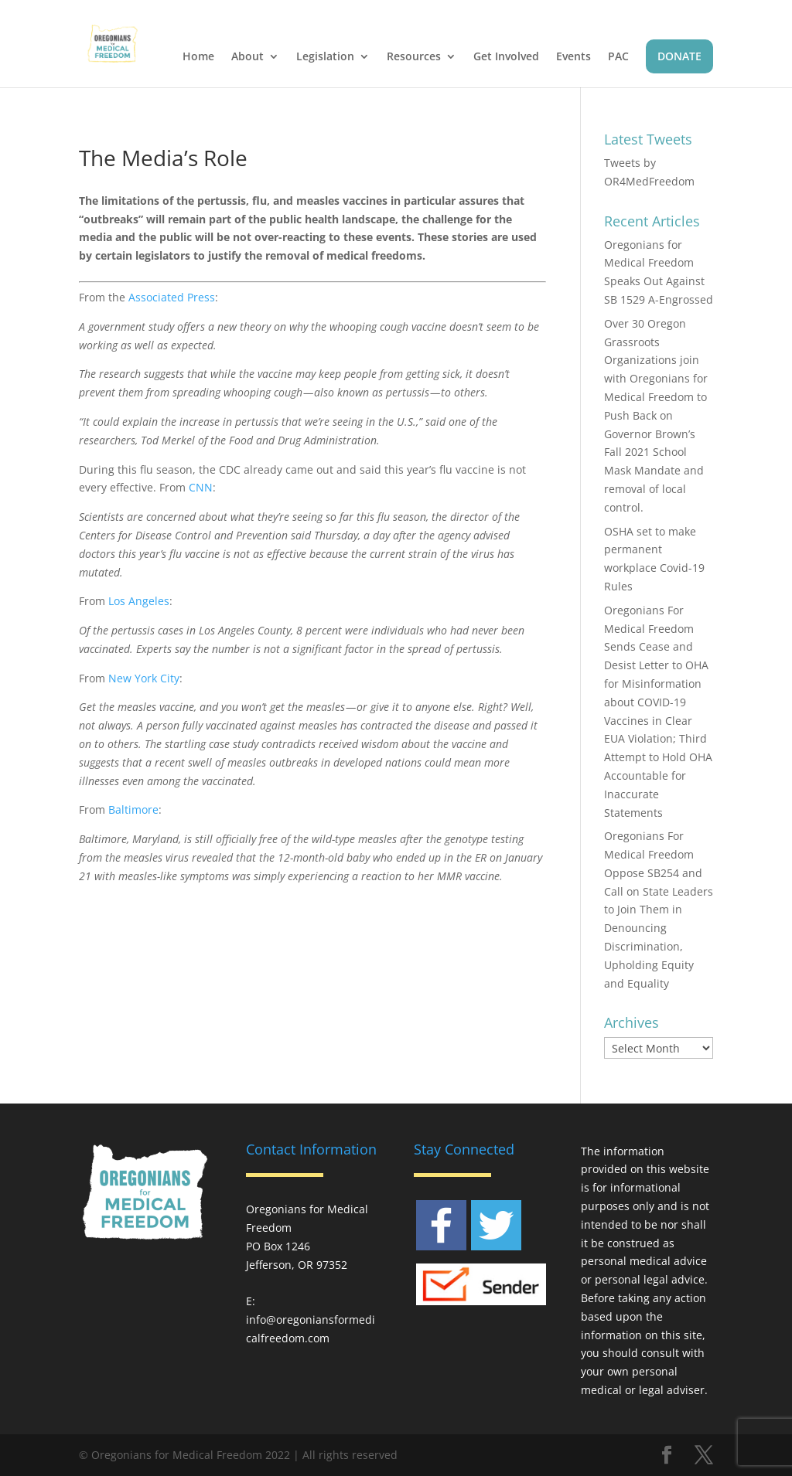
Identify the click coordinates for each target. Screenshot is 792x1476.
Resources (414, 57)
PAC (618, 57)
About (247, 57)
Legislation (325, 57)
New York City (143, 678)
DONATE (679, 56)
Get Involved (506, 57)
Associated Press (171, 297)
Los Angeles (138, 600)
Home (198, 57)
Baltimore (133, 809)
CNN (201, 487)
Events (573, 57)
